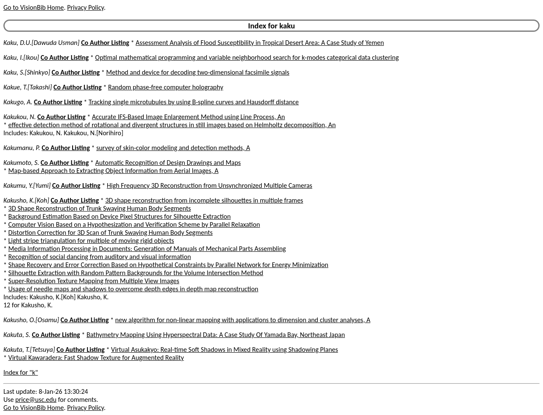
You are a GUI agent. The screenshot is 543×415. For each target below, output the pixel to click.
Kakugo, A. (17, 102)
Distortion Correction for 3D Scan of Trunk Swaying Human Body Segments (110, 232)
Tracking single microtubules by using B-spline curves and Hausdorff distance (194, 102)
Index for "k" (20, 372)
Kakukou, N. (19, 117)
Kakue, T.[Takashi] (27, 87)
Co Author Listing (105, 43)
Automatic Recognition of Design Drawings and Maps (168, 163)
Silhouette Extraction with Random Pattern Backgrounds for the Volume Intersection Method (135, 273)
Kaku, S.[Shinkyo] (26, 72)
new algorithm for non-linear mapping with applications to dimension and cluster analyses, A (242, 320)
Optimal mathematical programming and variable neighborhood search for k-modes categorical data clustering (247, 57)
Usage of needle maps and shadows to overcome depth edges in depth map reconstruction (133, 289)
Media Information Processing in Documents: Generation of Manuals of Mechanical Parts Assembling (147, 249)
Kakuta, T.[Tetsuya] (29, 349)
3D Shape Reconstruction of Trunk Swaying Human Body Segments (99, 208)
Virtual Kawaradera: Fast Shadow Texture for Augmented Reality (96, 358)
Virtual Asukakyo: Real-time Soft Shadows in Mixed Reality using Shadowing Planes (224, 349)
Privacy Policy (85, 7)
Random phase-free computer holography (165, 87)
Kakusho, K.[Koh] (26, 200)
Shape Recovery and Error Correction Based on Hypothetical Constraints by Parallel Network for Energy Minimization (168, 265)
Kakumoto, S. (21, 163)
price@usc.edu (35, 400)
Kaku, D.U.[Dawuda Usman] (41, 43)
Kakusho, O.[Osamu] (31, 320)
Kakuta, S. (17, 335)
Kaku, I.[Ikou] (21, 57)
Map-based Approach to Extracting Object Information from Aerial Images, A (113, 171)
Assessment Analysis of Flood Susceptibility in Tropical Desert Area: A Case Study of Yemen (260, 43)
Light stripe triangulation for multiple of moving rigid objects (91, 241)
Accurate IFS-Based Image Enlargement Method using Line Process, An (188, 117)
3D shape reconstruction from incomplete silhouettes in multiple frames (204, 200)
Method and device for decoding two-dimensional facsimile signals (197, 72)
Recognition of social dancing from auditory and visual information (99, 257)
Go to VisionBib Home (33, 7)
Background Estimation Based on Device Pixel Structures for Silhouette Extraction (119, 216)
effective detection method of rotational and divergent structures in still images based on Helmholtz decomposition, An (172, 125)
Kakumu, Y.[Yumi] (26, 185)
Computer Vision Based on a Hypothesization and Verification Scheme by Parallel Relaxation (134, 224)
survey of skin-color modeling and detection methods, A (173, 148)
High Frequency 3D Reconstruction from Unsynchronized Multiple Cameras (209, 185)
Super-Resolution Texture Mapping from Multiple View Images (93, 281)
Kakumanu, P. (21, 148)
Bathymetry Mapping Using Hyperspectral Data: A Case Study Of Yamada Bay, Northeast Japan (216, 335)
